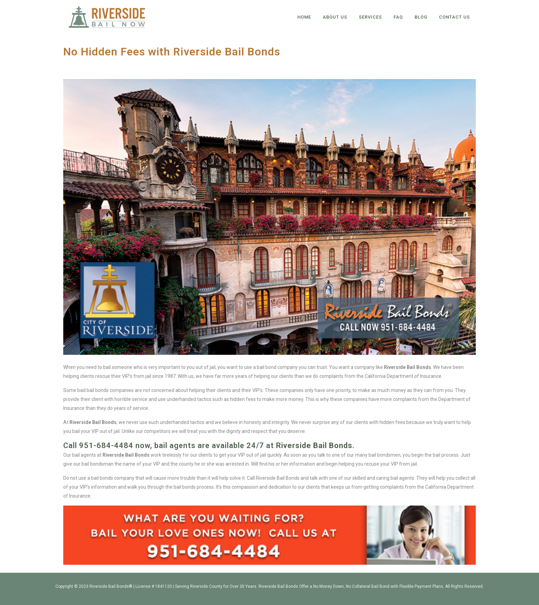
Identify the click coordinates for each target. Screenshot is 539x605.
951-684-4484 (106, 445)
